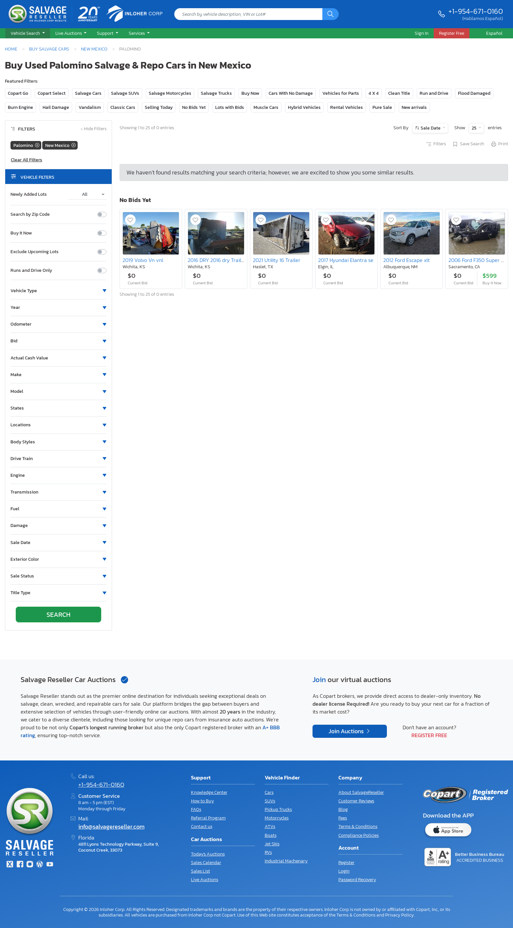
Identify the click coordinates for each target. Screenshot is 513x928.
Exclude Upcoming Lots (34, 252)
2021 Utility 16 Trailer (276, 260)
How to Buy (202, 800)
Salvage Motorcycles (170, 93)
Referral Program (208, 818)
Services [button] (137, 33)
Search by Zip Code (30, 214)
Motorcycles (277, 818)
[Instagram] (30, 865)
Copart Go (18, 93)
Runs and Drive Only (31, 270)
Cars (269, 792)
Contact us (201, 826)
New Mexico (94, 49)
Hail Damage (56, 107)
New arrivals (414, 107)
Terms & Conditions (357, 826)
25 (474, 128)
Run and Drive (434, 93)
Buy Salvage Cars (49, 49)
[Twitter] (10, 865)
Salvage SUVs (125, 93)
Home (11, 49)
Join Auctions (347, 731)
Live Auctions (204, 879)
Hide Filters (93, 129)
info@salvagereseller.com (111, 826)
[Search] (330, 14)
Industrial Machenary (286, 860)
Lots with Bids (229, 107)
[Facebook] (20, 865)
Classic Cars (122, 107)
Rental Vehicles (346, 107)
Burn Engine (20, 107)
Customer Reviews (356, 800)
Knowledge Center (209, 792)
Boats (270, 835)
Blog (343, 809)
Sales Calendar (206, 862)
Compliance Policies (358, 835)
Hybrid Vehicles (304, 107)
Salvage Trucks (216, 93)
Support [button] (105, 33)
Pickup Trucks (278, 809)
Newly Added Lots (28, 194)
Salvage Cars (88, 93)
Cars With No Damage (291, 93)
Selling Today (159, 107)
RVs (268, 852)
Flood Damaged (474, 93)
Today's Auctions (208, 854)
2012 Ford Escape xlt (406, 260)
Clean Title (399, 93)
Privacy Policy (399, 915)
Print (499, 144)
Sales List (200, 871)
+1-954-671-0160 (475, 11)
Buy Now (250, 93)
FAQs (196, 809)
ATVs (270, 826)
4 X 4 (374, 93)
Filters (436, 144)
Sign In (421, 33)
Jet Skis (272, 843)
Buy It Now (21, 233)
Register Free (429, 735)
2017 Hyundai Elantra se (345, 260)
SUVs (270, 800)
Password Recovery (357, 879)
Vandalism (90, 107)
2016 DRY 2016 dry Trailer (217, 260)
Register (346, 862)
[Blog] (40, 865)
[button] (27, 33)
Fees (342, 818)
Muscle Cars (266, 107)
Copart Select (52, 93)
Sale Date (431, 128)
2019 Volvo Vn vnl (143, 260)
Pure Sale (382, 107)
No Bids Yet (194, 107)
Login (344, 871)
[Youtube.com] (50, 865)
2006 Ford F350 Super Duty (480, 260)
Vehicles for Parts (340, 93)
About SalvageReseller (361, 792)
